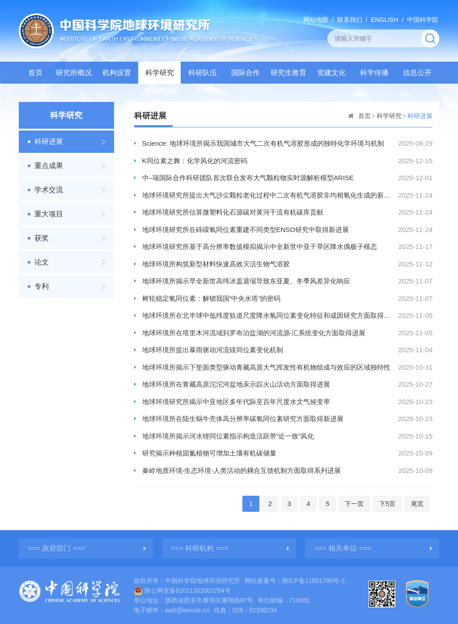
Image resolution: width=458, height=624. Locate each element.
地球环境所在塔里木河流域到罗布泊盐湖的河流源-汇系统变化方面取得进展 (254, 333)
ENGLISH (384, 19)
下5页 (387, 503)
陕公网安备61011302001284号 (182, 590)
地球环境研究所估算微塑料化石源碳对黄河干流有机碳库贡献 (232, 212)
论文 (41, 262)
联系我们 (349, 19)
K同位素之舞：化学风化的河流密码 (194, 160)
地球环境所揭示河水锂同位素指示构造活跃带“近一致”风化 (228, 436)
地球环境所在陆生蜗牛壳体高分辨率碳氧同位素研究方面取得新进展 (243, 418)
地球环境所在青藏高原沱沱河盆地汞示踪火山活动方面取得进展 (236, 384)
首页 (35, 72)
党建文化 (331, 72)
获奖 (41, 238)
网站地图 (315, 19)
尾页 (417, 503)
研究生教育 (288, 72)
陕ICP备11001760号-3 (313, 580)
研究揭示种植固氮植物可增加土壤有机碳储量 (209, 453)
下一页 (354, 503)
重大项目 (48, 214)
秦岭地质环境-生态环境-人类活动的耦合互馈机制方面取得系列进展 (241, 470)
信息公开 (417, 72)
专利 (41, 286)
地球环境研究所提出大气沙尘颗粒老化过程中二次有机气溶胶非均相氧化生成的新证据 (266, 195)
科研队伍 (202, 72)
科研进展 (48, 141)
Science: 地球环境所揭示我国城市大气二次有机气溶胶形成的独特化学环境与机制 (263, 143)
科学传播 (374, 72)
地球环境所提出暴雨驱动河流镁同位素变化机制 (212, 350)
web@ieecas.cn (187, 610)
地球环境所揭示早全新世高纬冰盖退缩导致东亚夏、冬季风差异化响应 (246, 281)
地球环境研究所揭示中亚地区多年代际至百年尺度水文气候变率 (236, 401)
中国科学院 (422, 19)
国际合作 (245, 72)
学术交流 (48, 190)
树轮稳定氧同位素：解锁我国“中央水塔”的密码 (211, 298)
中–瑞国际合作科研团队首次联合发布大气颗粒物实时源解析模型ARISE (248, 177)
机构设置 (116, 72)
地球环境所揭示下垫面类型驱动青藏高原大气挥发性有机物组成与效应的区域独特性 (266, 367)
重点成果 (48, 165)
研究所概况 (74, 72)
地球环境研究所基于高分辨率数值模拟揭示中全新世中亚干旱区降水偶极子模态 (259, 246)
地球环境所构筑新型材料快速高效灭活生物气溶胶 (216, 264)
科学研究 (159, 72)
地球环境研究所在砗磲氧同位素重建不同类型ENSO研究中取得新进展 (245, 229)
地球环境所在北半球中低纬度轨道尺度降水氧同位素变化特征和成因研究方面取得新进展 (266, 315)
